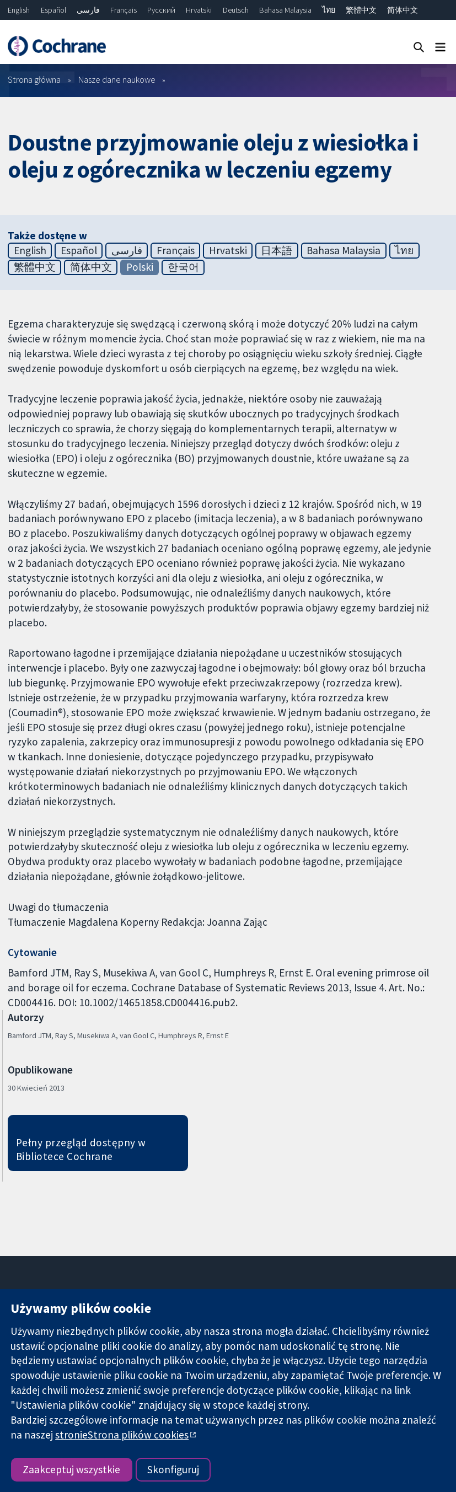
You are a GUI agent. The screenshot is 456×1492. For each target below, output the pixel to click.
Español (53, 10)
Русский (161, 10)
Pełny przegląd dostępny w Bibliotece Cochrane (81, 1149)
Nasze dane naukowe (116, 79)
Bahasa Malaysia (285, 10)
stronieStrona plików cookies (122, 1434)
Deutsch (236, 10)
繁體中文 (361, 10)
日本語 (276, 250)
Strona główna (34, 79)
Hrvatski (199, 10)
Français (123, 10)
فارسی (88, 10)
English (19, 10)
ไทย (328, 10)
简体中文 (402, 10)
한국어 (183, 266)
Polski (139, 266)
